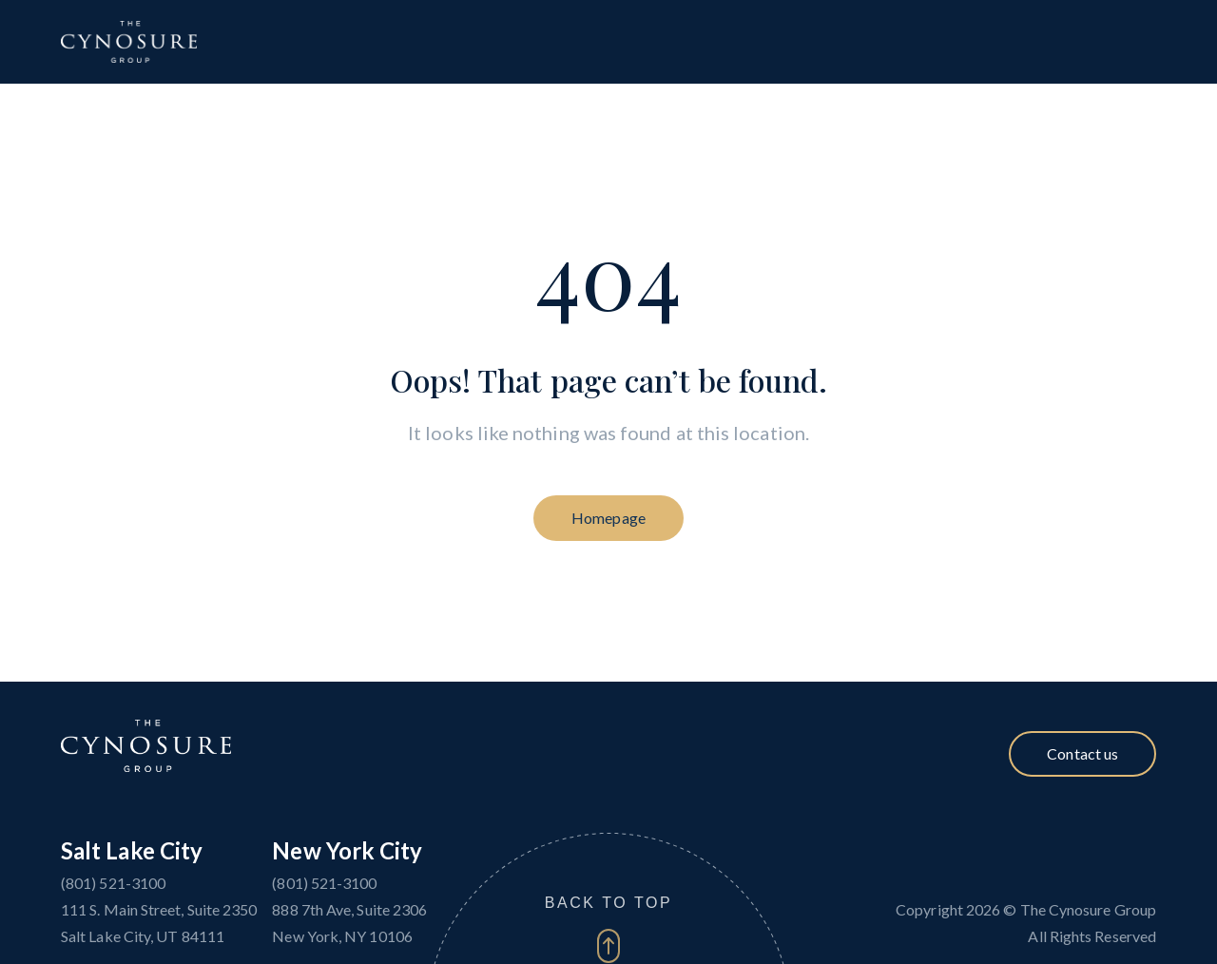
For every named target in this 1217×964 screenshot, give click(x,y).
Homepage (608, 518)
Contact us (1082, 753)
